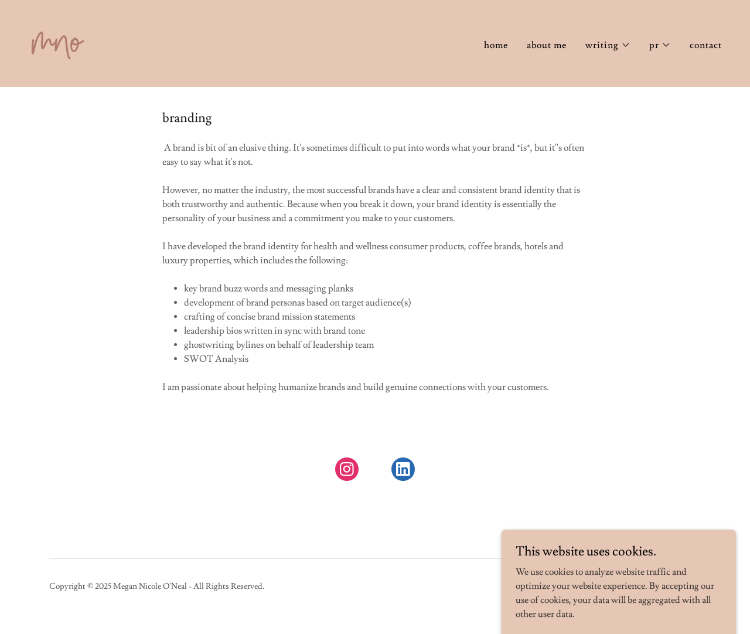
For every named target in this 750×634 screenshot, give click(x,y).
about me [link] (547, 45)
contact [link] (706, 45)
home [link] (496, 45)
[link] (57, 41)
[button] (607, 45)
